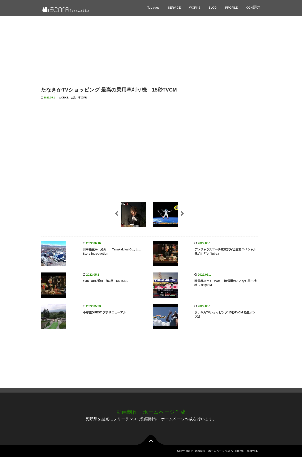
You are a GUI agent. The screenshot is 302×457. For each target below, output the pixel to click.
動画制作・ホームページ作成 (151, 412)
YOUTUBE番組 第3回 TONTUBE (106, 281)
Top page (153, 7)
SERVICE (174, 7)
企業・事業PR (79, 97)
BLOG (213, 7)
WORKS (194, 7)
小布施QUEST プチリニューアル (104, 312)
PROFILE (231, 7)
